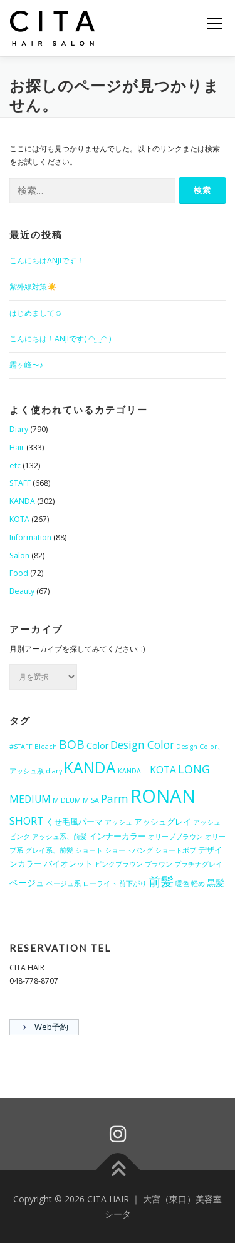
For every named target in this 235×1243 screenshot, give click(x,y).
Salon (19, 555)
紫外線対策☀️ (32, 286)
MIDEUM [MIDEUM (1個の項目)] (67, 800)
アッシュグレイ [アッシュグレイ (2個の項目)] (162, 821)
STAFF (20, 483)
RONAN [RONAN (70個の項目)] (163, 795)
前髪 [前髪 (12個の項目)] (161, 881)
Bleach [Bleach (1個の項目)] (45, 746)
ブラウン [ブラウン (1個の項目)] (158, 864)
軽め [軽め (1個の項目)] (198, 883)
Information (30, 537)
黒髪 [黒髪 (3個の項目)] (215, 882)
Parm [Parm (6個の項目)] (114, 799)
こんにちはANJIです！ (46, 260)
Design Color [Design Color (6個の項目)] (142, 745)
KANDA (22, 501)
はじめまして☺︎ (36, 313)
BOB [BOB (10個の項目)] (72, 744)
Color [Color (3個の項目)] (97, 746)
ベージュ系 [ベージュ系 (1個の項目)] (63, 883)
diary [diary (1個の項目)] (54, 771)
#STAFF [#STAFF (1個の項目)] (21, 746)
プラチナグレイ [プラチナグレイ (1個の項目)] (198, 864)
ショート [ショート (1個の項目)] (89, 850)
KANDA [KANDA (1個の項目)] (133, 771)
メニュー (215, 23)
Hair (16, 447)
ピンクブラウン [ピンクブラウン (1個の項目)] (119, 864)
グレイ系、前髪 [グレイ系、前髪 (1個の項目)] (49, 850)
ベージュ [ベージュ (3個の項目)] (26, 882)
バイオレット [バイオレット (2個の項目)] (68, 863)
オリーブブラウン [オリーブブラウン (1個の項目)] (175, 836)
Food (18, 573)
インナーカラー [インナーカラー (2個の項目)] (117, 836)
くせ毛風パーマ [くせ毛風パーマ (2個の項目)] (74, 821)
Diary (18, 429)
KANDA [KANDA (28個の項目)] (90, 767)
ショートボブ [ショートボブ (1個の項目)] (175, 850)
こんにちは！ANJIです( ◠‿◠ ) (60, 338)
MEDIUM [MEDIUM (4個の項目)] (30, 799)
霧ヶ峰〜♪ (26, 365)
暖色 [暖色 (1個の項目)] (182, 883)
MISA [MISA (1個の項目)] (91, 800)
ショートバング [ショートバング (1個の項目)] (129, 850)
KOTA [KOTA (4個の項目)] (163, 770)
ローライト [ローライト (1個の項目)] (100, 883)
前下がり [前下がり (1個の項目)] (133, 883)
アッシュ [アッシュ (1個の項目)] (118, 822)
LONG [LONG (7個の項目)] (194, 769)
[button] (53, 28)
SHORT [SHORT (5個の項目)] (26, 820)
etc (15, 465)
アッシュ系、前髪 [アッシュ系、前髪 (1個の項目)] (59, 836)
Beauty (21, 591)
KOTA (19, 519)
